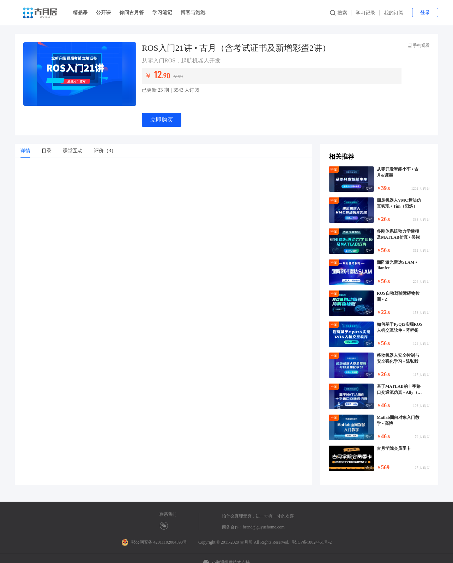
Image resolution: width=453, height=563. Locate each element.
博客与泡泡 (193, 12)
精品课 (80, 12)
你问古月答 (131, 12)
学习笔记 (162, 12)
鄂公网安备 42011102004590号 (154, 542)
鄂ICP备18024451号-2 (312, 542)
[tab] (25, 151)
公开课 (103, 12)
